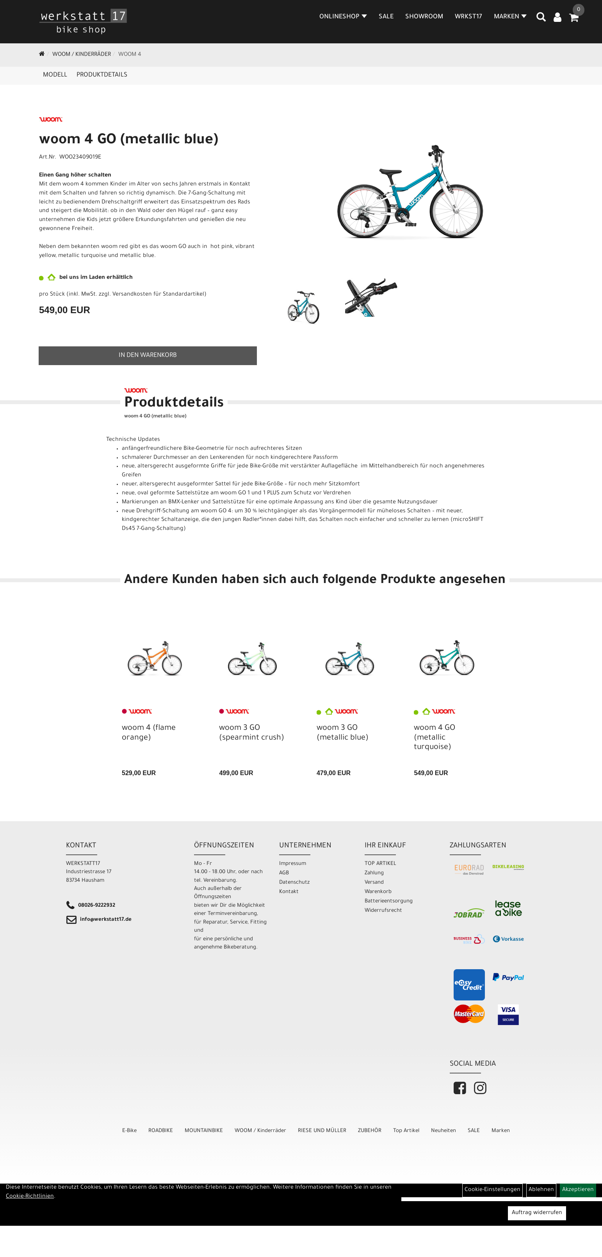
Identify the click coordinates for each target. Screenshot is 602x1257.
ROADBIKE (160, 1131)
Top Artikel (406, 1131)
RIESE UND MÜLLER (322, 1131)
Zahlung (374, 873)
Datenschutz (294, 883)
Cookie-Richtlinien (30, 1197)
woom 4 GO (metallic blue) (128, 141)
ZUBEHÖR (369, 1131)
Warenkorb (378, 892)
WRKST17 (468, 17)
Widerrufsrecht (383, 911)
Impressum (292, 864)
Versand (374, 883)
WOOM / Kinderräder (81, 55)
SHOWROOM (424, 17)
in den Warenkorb (148, 355)
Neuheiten (443, 1131)
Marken (501, 1131)
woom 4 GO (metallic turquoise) (434, 738)
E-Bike (129, 1131)
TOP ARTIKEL (380, 864)
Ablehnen (541, 1190)
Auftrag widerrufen (537, 1213)
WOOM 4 (129, 55)
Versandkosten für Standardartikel (158, 295)
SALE (386, 17)
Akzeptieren (578, 1190)
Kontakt (289, 892)
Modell (55, 75)
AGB (284, 873)
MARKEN (510, 17)
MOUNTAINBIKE (204, 1131)
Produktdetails (102, 75)
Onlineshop (343, 17)
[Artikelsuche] (541, 20)
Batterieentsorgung (389, 901)
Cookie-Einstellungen (492, 1190)
